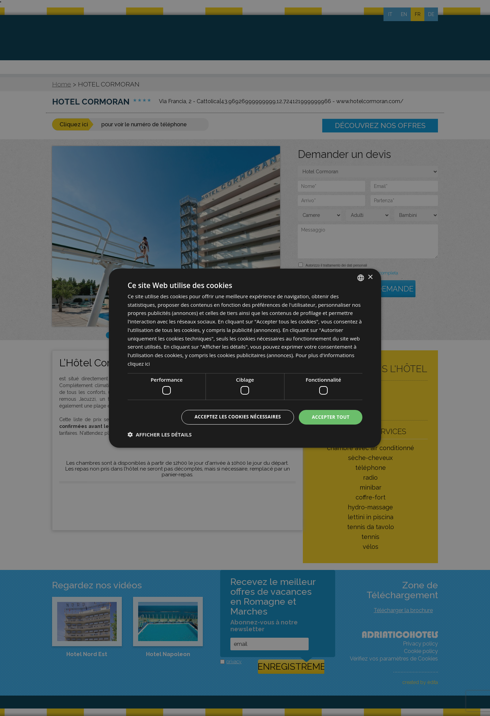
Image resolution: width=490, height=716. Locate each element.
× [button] (370, 277)
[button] (160, 435)
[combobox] (360, 277)
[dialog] (245, 358)
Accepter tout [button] (329, 417)
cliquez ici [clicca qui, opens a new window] (139, 363)
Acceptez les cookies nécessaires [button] (233, 417)
